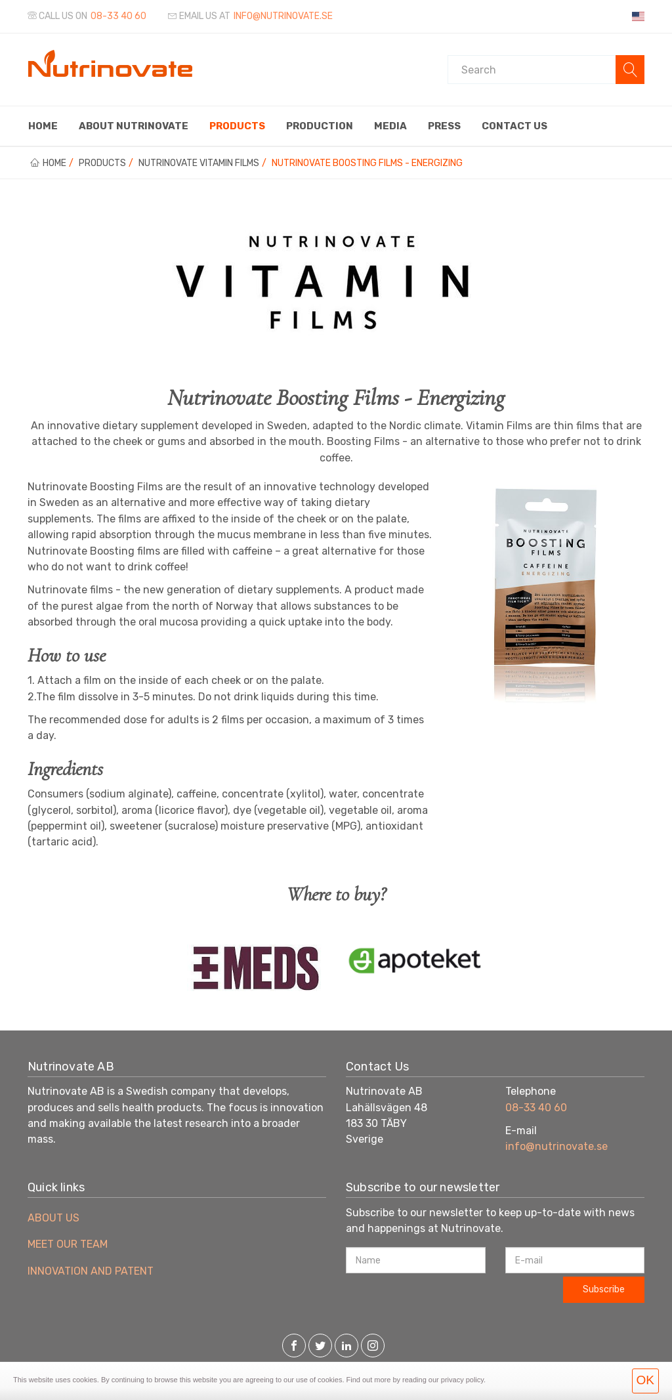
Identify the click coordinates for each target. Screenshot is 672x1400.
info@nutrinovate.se (556, 1146)
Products (237, 126)
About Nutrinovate (133, 126)
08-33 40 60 (118, 16)
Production (319, 126)
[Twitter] (320, 1347)
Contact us (514, 126)
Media (390, 126)
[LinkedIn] (346, 1347)
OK (645, 1380)
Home (43, 126)
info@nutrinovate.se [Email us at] (283, 16)
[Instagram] (372, 1347)
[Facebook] (294, 1347)
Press (444, 126)
